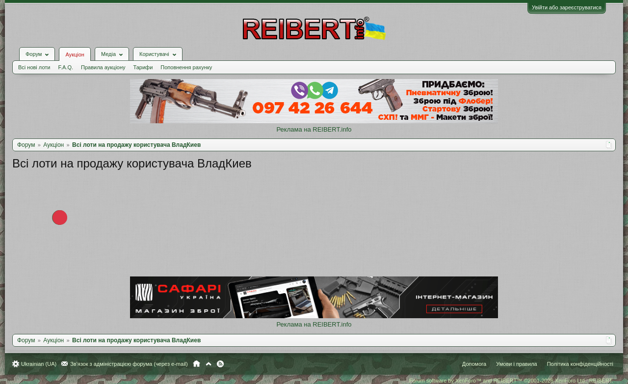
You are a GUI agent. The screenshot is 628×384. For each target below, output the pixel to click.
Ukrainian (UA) (38, 364)
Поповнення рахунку (186, 67)
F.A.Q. (65, 67)
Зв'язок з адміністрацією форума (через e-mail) (129, 364)
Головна (196, 363)
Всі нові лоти (34, 67)
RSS (220, 363)
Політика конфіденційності (580, 364)
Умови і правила (516, 364)
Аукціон (74, 54)
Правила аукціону (103, 67)
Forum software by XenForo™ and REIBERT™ (511, 381)
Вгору (208, 363)
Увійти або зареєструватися (567, 7)
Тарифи (143, 67)
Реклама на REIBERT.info (313, 129)
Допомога (474, 364)
